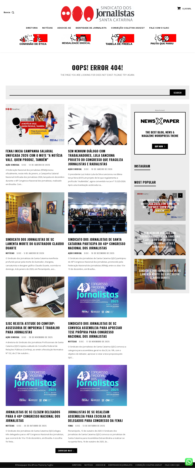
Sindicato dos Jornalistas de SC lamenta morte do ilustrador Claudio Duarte (35, 243)
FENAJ (70, 426)
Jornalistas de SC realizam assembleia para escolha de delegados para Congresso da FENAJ (95, 416)
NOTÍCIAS (10, 253)
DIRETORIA (76, 465)
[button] (9, 12)
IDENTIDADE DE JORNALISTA (120, 465)
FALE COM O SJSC (172, 465)
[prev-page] (175, 195)
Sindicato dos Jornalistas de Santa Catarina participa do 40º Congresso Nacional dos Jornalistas (96, 243)
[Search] (177, 93)
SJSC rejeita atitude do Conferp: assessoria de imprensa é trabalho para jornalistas (33, 328)
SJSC (24, 165)
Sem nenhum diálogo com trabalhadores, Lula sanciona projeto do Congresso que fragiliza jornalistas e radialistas (95, 157)
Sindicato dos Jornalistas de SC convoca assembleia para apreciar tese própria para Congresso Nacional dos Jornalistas (95, 330)
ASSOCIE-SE (100, 465)
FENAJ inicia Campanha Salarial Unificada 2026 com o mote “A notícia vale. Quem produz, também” (34, 155)
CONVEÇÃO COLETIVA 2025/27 (148, 465)
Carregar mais (66, 450)
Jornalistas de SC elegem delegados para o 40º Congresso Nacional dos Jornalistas (33, 416)
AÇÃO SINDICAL (12, 165)
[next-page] (180, 195)
